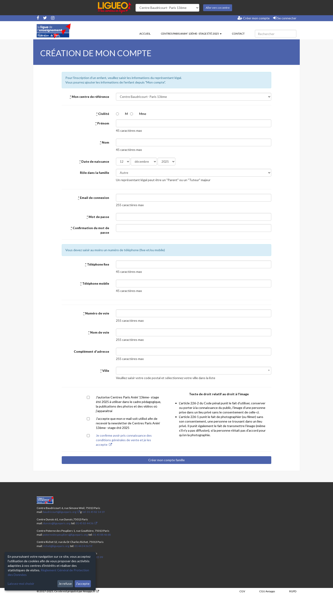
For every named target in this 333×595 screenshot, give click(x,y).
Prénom (102, 123)
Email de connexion (93, 198)
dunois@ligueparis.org (56, 523)
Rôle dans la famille (94, 173)
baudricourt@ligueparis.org (59, 512)
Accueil (145, 33)
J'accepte (83, 583)
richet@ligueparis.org (56, 546)
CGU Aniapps (267, 591)
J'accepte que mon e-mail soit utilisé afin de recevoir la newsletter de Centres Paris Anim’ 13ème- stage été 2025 (128, 423)
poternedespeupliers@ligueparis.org (65, 534)
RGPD (292, 591)
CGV (242, 591)
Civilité (102, 114)
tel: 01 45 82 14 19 (93, 512)
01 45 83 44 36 (84, 523)
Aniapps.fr (89, 591)
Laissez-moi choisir (21, 583)
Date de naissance (94, 162)
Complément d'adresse (91, 351)
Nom (104, 142)
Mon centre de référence (89, 97)
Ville (104, 371)
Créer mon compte (254, 18)
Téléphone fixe (97, 264)
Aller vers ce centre (218, 7)
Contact (238, 33)
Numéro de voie (96, 313)
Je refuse (65, 583)
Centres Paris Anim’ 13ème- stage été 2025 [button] (191, 33)
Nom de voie (98, 332)
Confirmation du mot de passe (90, 230)
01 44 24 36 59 (83, 546)
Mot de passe (98, 217)
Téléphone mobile (94, 283)
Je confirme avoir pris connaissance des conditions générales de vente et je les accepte (124, 439)
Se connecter (284, 18)
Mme (142, 114)
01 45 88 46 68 (102, 534)
